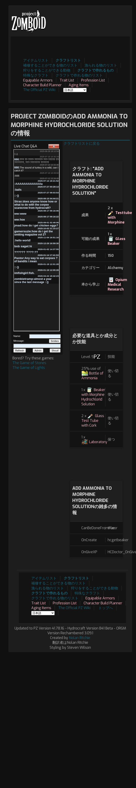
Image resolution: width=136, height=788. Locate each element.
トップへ (105, 607)
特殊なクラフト (36, 75)
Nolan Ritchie (79, 637)
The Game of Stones (29, 362)
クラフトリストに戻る (81, 143)
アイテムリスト (36, 60)
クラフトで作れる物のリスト (79, 75)
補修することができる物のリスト (50, 65)
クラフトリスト (68, 60)
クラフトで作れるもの (95, 70)
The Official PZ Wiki (39, 89)
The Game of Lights (28, 367)
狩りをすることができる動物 (46, 70)
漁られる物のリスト (101, 65)
